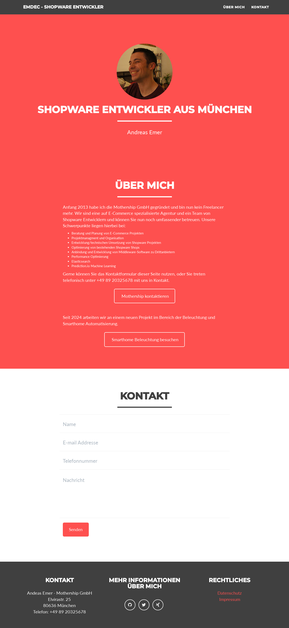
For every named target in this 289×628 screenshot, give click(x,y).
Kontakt (260, 12)
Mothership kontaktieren (144, 296)
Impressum (229, 599)
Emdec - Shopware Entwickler (80, 13)
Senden (76, 529)
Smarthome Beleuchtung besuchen (144, 339)
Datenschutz (229, 592)
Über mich (234, 12)
